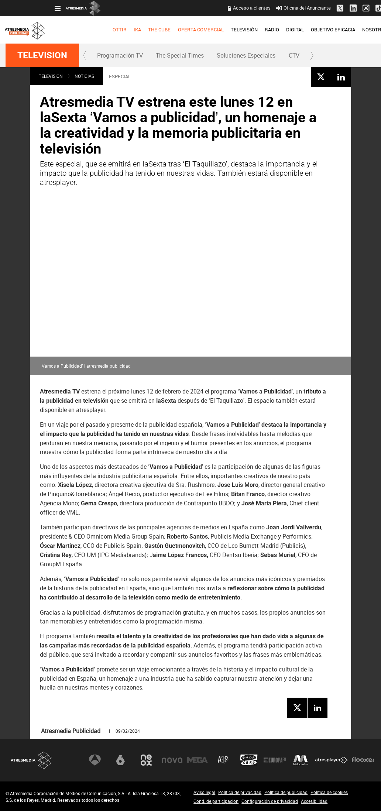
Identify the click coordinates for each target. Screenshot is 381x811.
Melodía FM (300, 760)
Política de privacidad (239, 792)
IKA (88, 29)
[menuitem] (70, 30)
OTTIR (70, 29)
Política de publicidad (286, 792)
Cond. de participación (215, 801)
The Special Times (180, 55)
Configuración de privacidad (269, 801)
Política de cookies (329, 792)
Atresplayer (331, 760)
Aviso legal (204, 792)
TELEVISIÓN (194, 29)
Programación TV (120, 55)
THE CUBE (110, 29)
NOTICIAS (84, 76)
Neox (146, 760)
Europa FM (275, 760)
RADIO (222, 29)
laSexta (120, 760)
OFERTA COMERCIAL (151, 29)
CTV (294, 55)
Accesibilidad (314, 801)
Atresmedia (31, 760)
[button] (85, 55)
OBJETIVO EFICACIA (284, 29)
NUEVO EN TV (361, 29)
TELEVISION (42, 55)
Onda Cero (249, 760)
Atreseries (223, 760)
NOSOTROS (326, 29)
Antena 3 (95, 760)
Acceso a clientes (202, 7)
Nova (172, 760)
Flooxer (363, 760)
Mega (197, 760)
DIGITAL (245, 29)
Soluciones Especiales (246, 55)
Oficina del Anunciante (254, 7)
